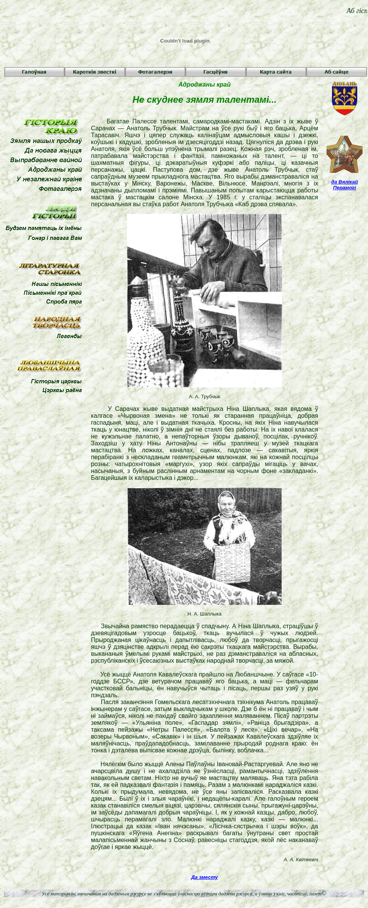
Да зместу (204, 877)
